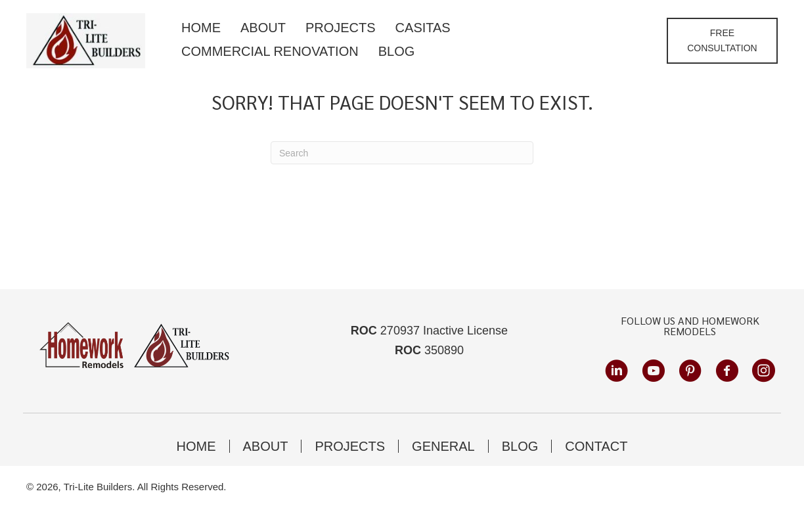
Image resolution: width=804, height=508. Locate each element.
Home (196, 446)
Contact (596, 446)
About (265, 446)
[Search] (402, 152)
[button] (722, 41)
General (443, 446)
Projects (350, 446)
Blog (520, 446)
